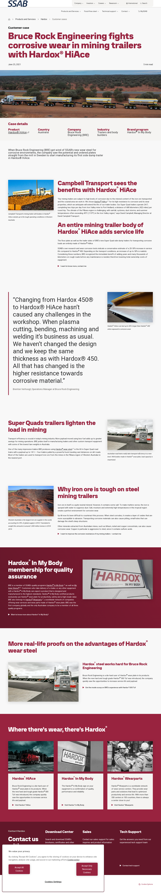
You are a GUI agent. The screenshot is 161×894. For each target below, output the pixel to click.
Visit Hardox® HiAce (21, 805)
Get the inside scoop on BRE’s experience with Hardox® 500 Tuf (109, 687)
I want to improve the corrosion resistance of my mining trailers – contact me (89, 534)
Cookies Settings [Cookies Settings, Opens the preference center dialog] (53, 882)
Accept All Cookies (30, 872)
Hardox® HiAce (18, 132)
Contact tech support (129, 865)
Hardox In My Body (55, 585)
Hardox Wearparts (35, 600)
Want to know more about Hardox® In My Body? (28, 614)
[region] (53, 871)
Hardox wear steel (65, 449)
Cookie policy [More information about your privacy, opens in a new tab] (73, 866)
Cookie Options (146, 884)
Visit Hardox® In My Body (73, 805)
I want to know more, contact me (72, 266)
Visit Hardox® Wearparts (122, 805)
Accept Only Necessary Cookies (76, 872)
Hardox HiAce (101, 202)
